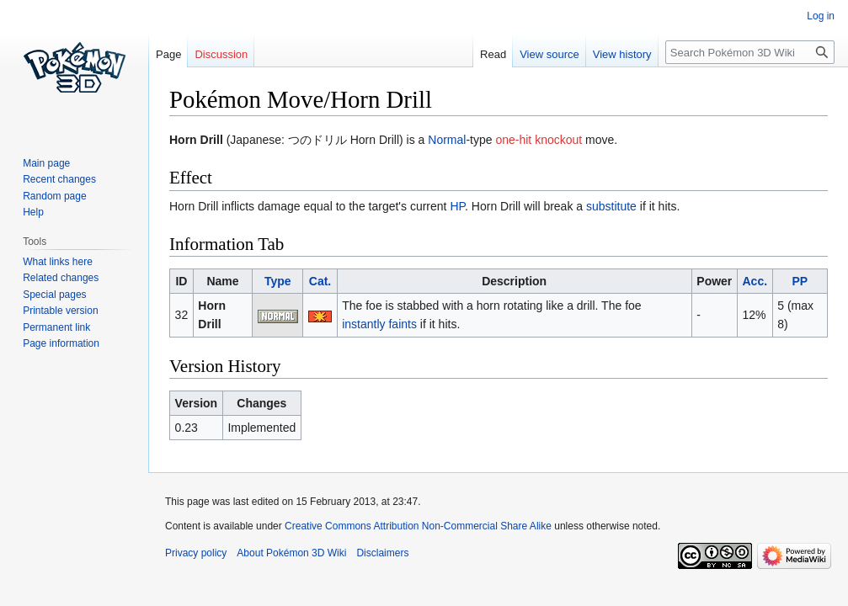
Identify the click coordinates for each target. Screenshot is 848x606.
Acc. (755, 281)
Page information (61, 343)
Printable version (60, 310)
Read (493, 54)
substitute (611, 206)
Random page (54, 196)
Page (168, 54)
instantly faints (379, 324)
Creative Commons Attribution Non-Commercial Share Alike (418, 526)
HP (457, 206)
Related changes (61, 278)
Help (33, 212)
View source (549, 54)
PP (800, 281)
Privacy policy (196, 553)
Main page (46, 163)
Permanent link (56, 327)
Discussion (221, 54)
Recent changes (59, 179)
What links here (58, 262)
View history (622, 54)
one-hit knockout (538, 139)
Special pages (54, 294)
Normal (447, 139)
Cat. (320, 281)
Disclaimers (382, 553)
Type (277, 281)
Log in (821, 16)
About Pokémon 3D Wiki (291, 553)
